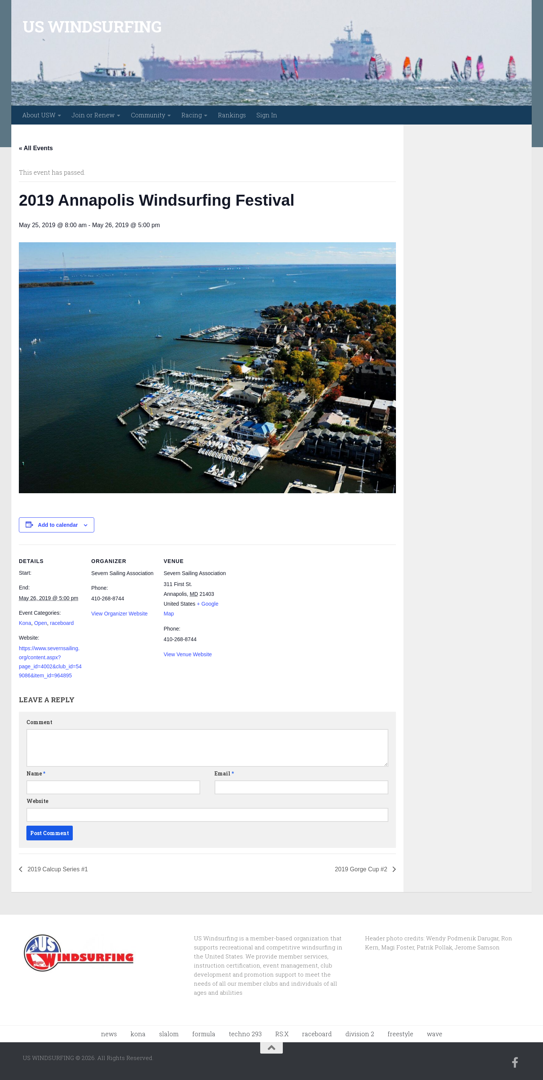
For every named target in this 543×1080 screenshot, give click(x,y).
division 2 (359, 1034)
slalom (169, 1034)
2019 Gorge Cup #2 (361, 869)
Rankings (232, 115)
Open (40, 623)
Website (37, 801)
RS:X (281, 1034)
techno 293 (245, 1034)
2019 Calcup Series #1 (57, 869)
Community (148, 115)
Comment (39, 722)
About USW (38, 115)
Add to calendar (58, 525)
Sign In (266, 115)
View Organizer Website (119, 614)
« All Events (36, 148)
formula (203, 1034)
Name (35, 773)
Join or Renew (93, 115)
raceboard (62, 623)
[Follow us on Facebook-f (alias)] (515, 1062)
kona (138, 1034)
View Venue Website (188, 654)
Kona (25, 623)
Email (224, 773)
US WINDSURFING (92, 26)
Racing (191, 115)
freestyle (400, 1034)
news (109, 1034)
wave (434, 1034)
